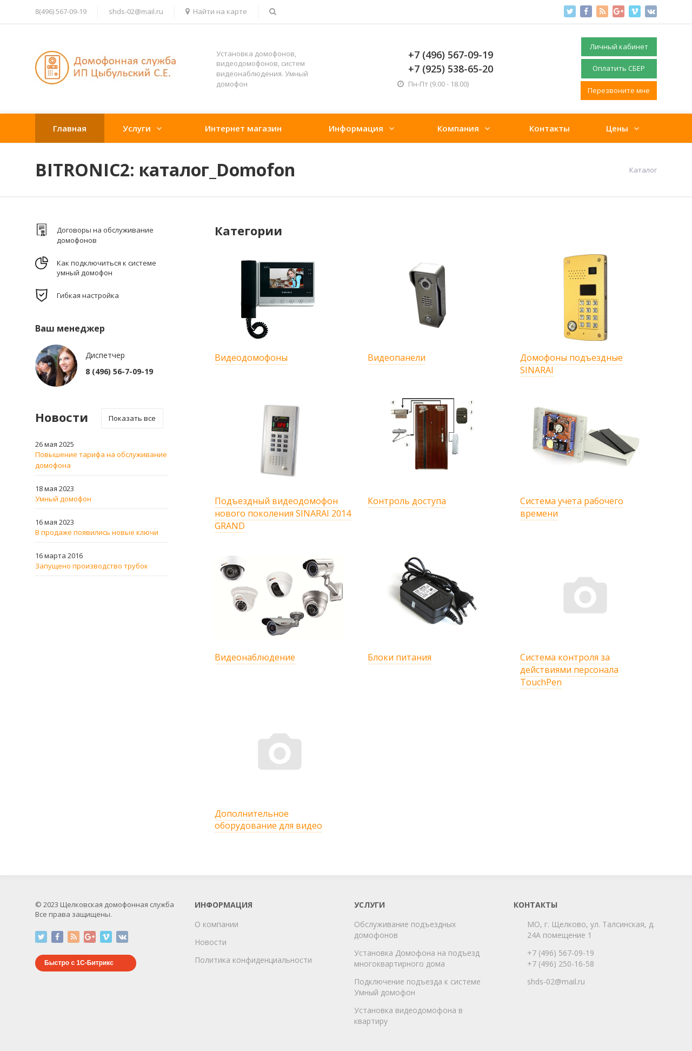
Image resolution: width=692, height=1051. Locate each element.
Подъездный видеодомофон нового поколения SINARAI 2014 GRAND (283, 513)
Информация (356, 128)
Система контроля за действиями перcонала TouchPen (569, 669)
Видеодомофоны (251, 357)
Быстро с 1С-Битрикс (79, 963)
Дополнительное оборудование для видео (268, 820)
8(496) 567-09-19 (60, 11)
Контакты (549, 128)
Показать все (132, 418)
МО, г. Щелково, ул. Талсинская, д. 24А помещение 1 (591, 929)
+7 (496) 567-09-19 (560, 953)
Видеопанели (396, 357)
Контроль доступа (407, 501)
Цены (617, 128)
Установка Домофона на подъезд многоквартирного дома (417, 958)
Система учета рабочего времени (571, 507)
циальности (290, 960)
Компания (458, 128)
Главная (69, 128)
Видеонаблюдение (255, 657)
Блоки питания (399, 657)
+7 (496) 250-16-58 (560, 964)
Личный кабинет (619, 46)
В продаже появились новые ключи (96, 532)
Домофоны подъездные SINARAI (571, 364)
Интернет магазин (243, 128)
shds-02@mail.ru (136, 11)
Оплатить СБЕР (619, 68)
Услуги (137, 128)
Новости (211, 942)
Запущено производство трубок (91, 566)
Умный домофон (63, 499)
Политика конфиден (232, 960)
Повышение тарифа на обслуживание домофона (101, 460)
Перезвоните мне (619, 90)
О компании (216, 924)
